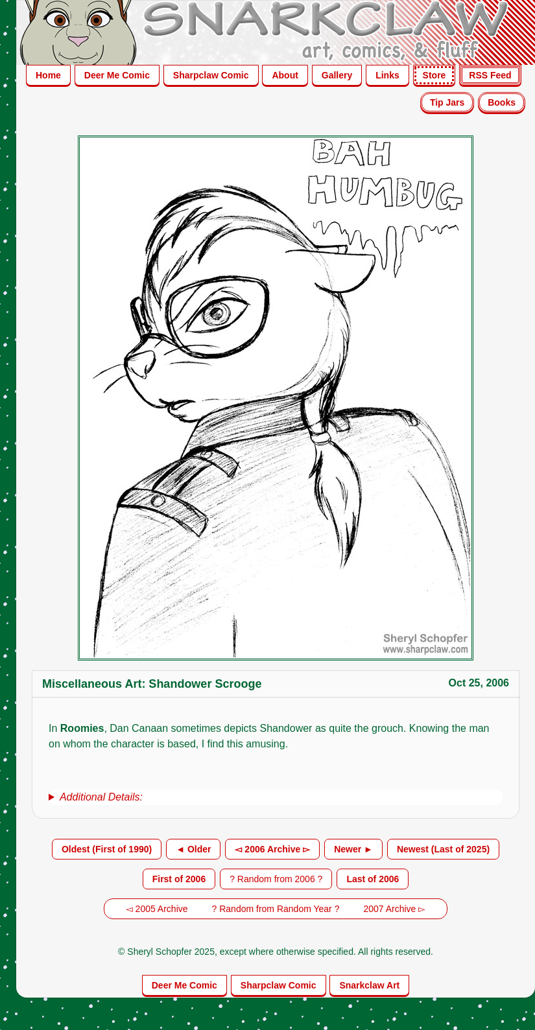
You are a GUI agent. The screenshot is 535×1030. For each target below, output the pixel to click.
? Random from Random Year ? (276, 909)
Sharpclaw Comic (211, 75)
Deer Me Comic (117, 75)
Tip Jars (447, 102)
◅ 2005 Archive (157, 909)
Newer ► (353, 849)
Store (434, 75)
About (285, 75)
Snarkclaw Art (369, 985)
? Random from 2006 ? (276, 879)
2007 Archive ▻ (394, 909)
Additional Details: (101, 796)
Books (502, 102)
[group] (276, 797)
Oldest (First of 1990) (107, 849)
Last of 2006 (372, 879)
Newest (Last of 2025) (443, 849)
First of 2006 (179, 879)
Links (387, 75)
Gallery (337, 75)
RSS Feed (490, 75)
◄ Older (193, 849)
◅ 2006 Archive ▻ (272, 849)
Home (48, 75)
